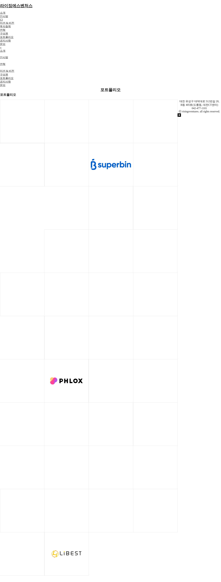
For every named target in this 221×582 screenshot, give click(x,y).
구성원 (4, 33)
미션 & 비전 (7, 22)
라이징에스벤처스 (16, 6)
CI (1, 19)
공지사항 (5, 40)
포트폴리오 (7, 37)
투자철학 (5, 26)
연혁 (2, 30)
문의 (2, 44)
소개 (2, 12)
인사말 (4, 16)
